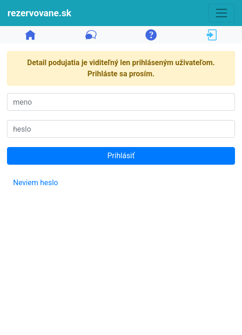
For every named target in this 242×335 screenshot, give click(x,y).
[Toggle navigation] (221, 13)
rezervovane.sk (39, 13)
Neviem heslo (35, 182)
